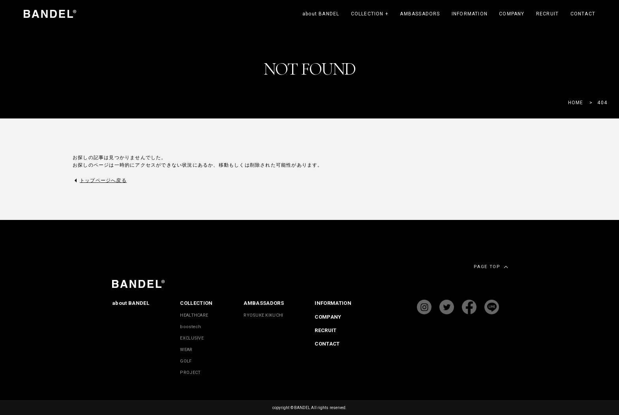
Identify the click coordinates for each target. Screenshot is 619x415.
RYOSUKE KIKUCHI (263, 315)
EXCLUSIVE (191, 338)
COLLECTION (369, 14)
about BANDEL (320, 14)
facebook (469, 307)
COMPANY (511, 14)
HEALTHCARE (194, 315)
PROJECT (190, 372)
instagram (424, 307)
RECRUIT (547, 14)
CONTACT (582, 14)
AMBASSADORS (420, 14)
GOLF (185, 361)
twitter (446, 307)
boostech (190, 326)
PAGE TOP (487, 266)
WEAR (186, 349)
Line (491, 307)
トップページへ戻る (103, 180)
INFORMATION (470, 14)
